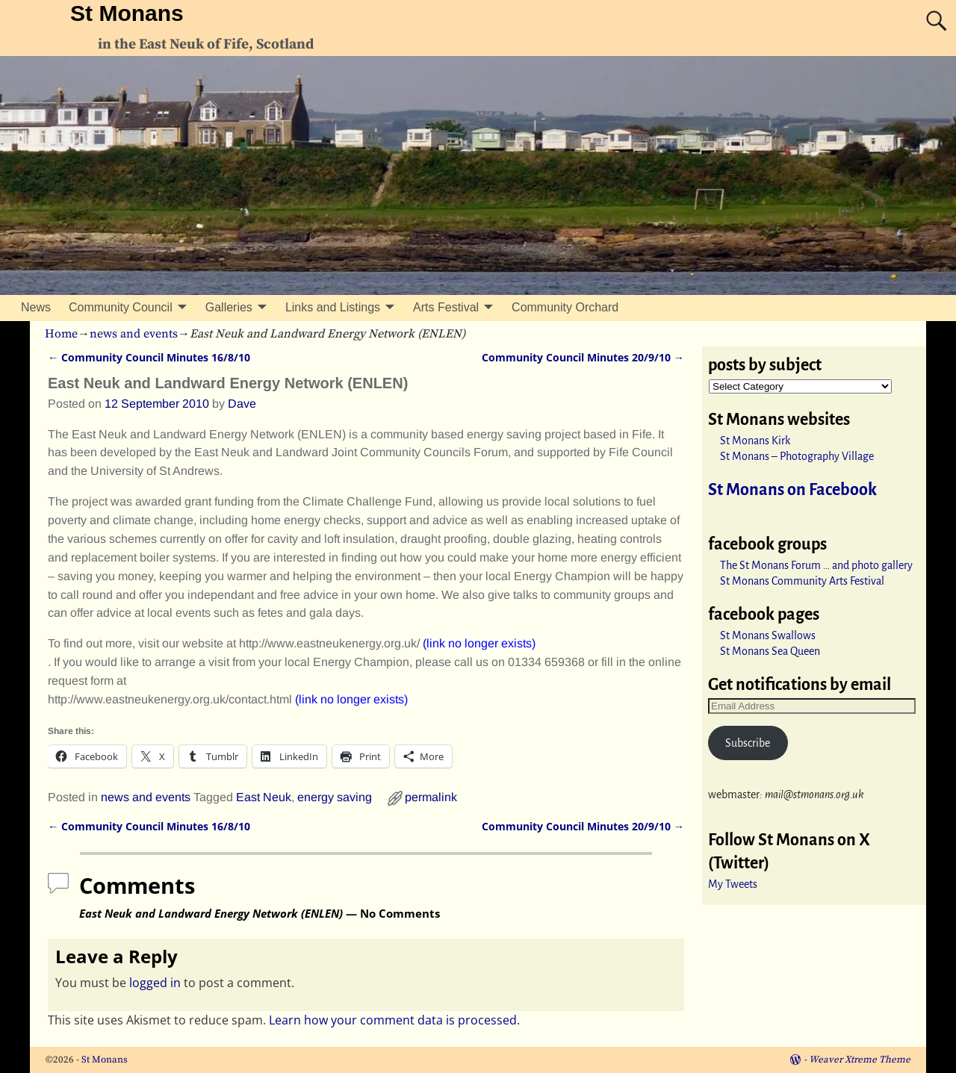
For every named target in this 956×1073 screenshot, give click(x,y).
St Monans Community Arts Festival (802, 581)
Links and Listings (332, 307)
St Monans (127, 13)
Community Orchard (565, 307)
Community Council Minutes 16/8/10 (149, 357)
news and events (134, 333)
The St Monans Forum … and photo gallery (816, 565)
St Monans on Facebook (792, 490)
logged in (155, 982)
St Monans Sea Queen (770, 651)
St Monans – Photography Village (797, 456)
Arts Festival (446, 307)
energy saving (334, 797)
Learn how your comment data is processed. (394, 1020)
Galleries (228, 307)
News (36, 307)
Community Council (121, 307)
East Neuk (263, 797)
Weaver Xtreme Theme (859, 1060)
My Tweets (732, 884)
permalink (431, 797)
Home (61, 333)
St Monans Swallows (768, 635)
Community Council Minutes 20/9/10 (583, 357)
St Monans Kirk (755, 441)
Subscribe (747, 743)
